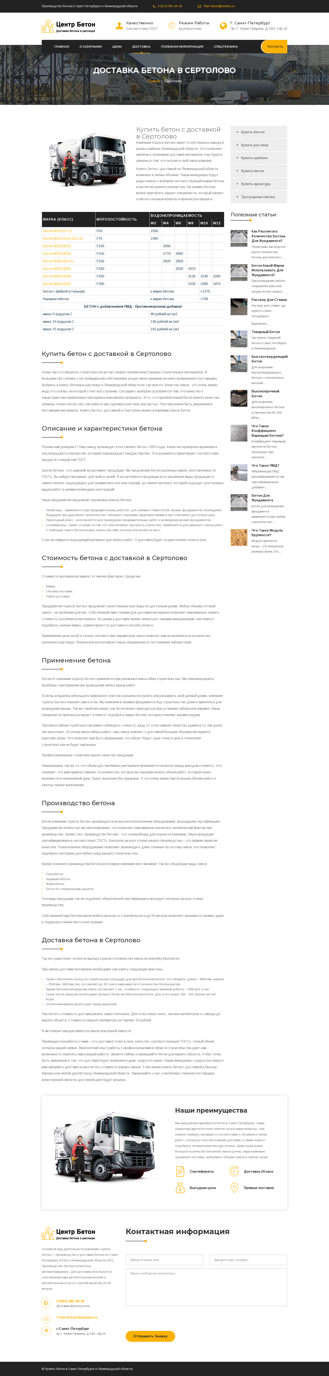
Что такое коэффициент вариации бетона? (268, 430)
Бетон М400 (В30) (57, 276)
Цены (117, 46)
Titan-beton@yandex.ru (219, 6)
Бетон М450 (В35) (57, 284)
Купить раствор (255, 145)
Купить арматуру (256, 184)
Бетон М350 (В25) (57, 268)
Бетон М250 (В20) (57, 253)
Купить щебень (254, 158)
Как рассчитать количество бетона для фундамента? (268, 236)
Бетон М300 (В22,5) (58, 261)
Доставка (141, 46)
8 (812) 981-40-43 (170, 6)
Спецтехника (226, 46)
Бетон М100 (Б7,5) (57, 231)
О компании (91, 46)
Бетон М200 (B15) (57, 246)
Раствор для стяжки (269, 300)
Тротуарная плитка (258, 197)
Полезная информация (182, 46)
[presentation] (157, 1317)
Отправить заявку (150, 1336)
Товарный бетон (266, 332)
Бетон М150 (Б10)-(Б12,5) (63, 238)
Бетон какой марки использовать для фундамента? (268, 270)
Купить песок (252, 171)
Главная (61, 46)
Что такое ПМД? (265, 465)
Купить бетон (253, 132)
